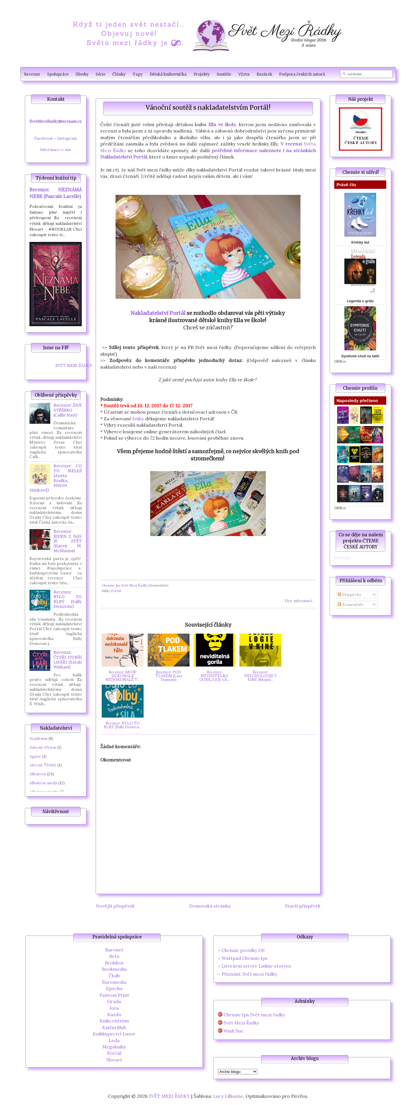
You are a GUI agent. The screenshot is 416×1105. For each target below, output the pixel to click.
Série (100, 74)
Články (119, 74)
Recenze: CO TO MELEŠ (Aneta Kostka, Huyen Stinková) (55, 478)
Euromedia (114, 982)
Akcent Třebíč (42, 765)
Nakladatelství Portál (158, 313)
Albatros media (43, 791)
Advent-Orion (42, 747)
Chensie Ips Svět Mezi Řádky (125, 585)
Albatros (37, 774)
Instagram (67, 138)
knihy (138, 418)
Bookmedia (114, 969)
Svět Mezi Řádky (241, 1023)
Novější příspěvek (115, 906)
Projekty (202, 74)
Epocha (114, 988)
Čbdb (114, 976)
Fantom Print (114, 995)
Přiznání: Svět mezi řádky (249, 974)
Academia (38, 738)
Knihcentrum (114, 1021)
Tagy (138, 74)
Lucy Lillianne (228, 1096)
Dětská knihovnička (168, 74)
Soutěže (224, 74)
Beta (114, 956)
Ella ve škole (222, 124)
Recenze (32, 74)
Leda (114, 1040)
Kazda (114, 1014)
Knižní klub (114, 1027)
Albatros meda (43, 782)
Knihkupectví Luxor (114, 1034)
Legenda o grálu (360, 301)
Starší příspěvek (302, 906)
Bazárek (264, 74)
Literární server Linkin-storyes (256, 966)
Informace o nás (55, 149)
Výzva (244, 74)
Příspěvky (349, 594)
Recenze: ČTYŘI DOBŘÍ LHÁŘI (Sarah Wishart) (67, 659)
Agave (35, 756)
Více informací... (299, 600)
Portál (116, 591)
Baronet (114, 950)
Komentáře (351, 604)
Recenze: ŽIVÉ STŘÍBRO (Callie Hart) (67, 410)
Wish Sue (233, 1031)
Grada (114, 1001)
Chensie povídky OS (243, 950)
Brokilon (114, 963)
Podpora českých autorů (302, 74)
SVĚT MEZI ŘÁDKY (73, 365)
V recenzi (291, 144)
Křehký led (360, 242)
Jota (114, 1008)
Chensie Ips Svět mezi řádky (254, 1015)
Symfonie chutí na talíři (360, 356)
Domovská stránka (210, 906)
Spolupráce (58, 74)
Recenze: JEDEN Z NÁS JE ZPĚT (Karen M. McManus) (67, 541)
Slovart (114, 1060)
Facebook (43, 138)
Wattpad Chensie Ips (245, 958)
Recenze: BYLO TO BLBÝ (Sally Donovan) (67, 599)
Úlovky (82, 74)
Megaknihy (114, 1047)
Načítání (342, 557)
